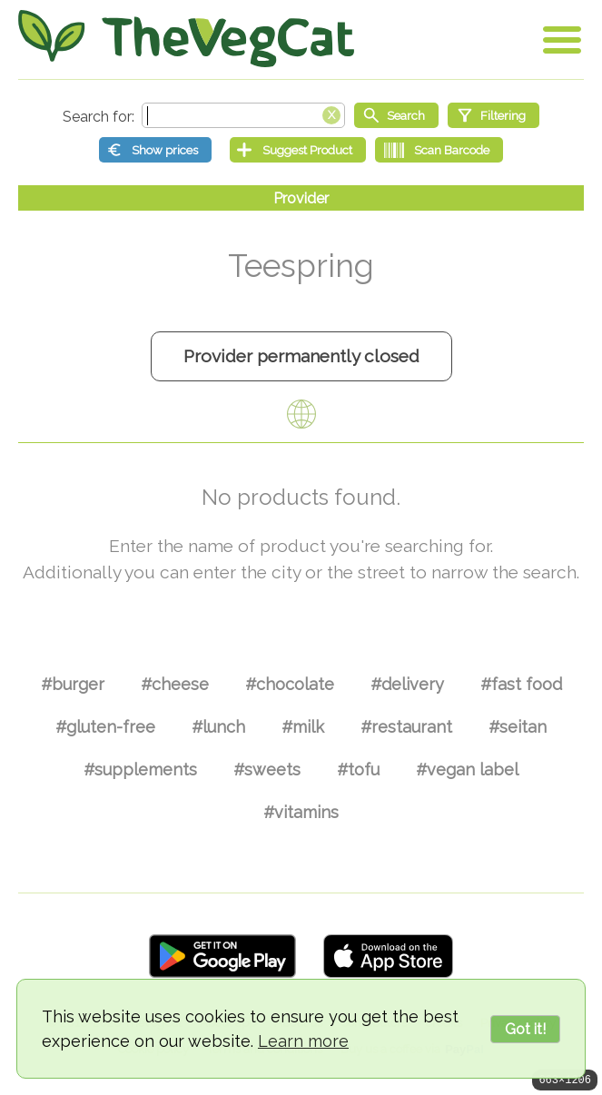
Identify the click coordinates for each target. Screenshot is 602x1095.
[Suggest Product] (298, 150)
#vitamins (301, 812)
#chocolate (289, 684)
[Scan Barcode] (439, 150)
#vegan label (467, 769)
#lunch (218, 726)
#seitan (518, 726)
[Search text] (243, 115)
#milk (302, 726)
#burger (72, 684)
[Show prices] (155, 150)
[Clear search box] (331, 113)
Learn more (303, 1041)
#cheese (175, 684)
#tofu (358, 769)
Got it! (525, 1029)
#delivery (407, 684)
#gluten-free (105, 726)
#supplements (140, 769)
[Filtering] (493, 115)
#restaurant (406, 726)
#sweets (267, 769)
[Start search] (396, 115)
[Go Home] (186, 38)
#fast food (521, 684)
